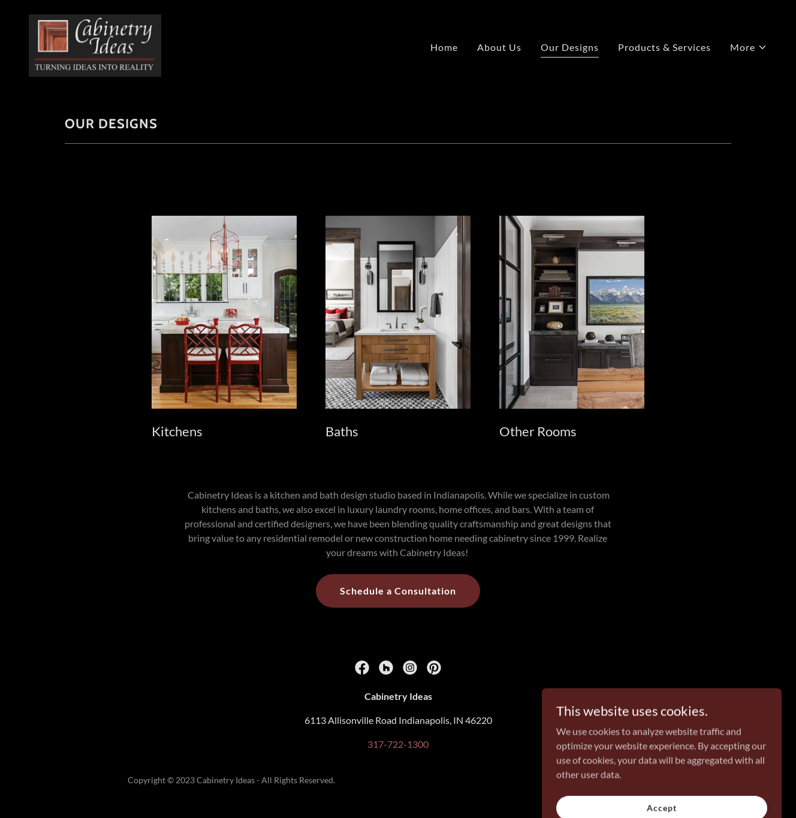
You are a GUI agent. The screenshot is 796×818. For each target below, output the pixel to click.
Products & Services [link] (664, 47)
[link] (95, 44)
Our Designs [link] (570, 47)
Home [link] (444, 47)
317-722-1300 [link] (398, 744)
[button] (748, 47)
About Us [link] (499, 47)
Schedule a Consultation (398, 590)
